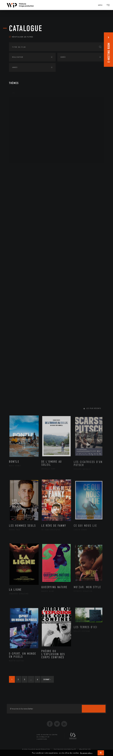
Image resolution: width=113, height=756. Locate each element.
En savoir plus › (86, 753)
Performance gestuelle (26, 143)
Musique (19, 129)
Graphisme (20, 120)
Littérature (20, 125)
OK (101, 753)
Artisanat (20, 106)
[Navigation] (101, 5)
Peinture (19, 139)
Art (13, 93)
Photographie (22, 148)
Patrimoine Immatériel (26, 134)
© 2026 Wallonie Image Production (36, 749)
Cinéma (18, 115)
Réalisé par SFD (85, 749)
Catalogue (25, 28)
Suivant (47, 679)
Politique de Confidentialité (65, 749)
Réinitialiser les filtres (21, 37)
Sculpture (20, 153)
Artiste (18, 111)
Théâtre (19, 158)
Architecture (21, 101)
